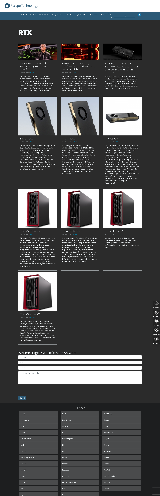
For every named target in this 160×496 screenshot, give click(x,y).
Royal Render (108, 432)
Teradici (106, 464)
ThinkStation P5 (30, 231)
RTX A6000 (111, 138)
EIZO (64, 414)
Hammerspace (67, 439)
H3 (63, 432)
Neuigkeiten (56, 14)
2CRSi (23, 414)
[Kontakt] (156, 304)
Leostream (66, 470)
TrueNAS (107, 470)
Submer (106, 445)
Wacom (106, 489)
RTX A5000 (69, 138)
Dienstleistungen (72, 14)
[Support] (156, 313)
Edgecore (24, 495)
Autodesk (24, 451)
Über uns (110, 16)
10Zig (23, 426)
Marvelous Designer (69, 482)
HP (63, 445)
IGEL (64, 451)
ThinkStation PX (30, 314)
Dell (22, 489)
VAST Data (108, 482)
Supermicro (108, 451)
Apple (23, 445)
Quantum (107, 420)
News (32, 72)
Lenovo (32, 234)
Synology (107, 457)
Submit (22, 398)
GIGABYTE (66, 426)
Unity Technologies (111, 476)
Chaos (23, 476)
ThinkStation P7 (72, 231)
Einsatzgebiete (89, 14)
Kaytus (64, 457)
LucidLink (65, 476)
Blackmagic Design (27, 457)
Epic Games (66, 420)
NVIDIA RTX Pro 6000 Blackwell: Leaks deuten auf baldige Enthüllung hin (121, 66)
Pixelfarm (65, 495)
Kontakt (102, 14)
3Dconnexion (25, 420)
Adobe (23, 432)
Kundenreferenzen (39, 14)
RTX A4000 (27, 138)
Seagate (107, 439)
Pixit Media (108, 414)
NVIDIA (32, 142)
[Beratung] (156, 331)
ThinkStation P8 (114, 231)
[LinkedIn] (156, 340)
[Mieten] (156, 322)
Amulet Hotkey (26, 439)
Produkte (23, 14)
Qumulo (107, 426)
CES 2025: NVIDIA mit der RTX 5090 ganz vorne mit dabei (35, 66)
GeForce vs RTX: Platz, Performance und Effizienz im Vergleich (78, 66)
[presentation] (35, 390)
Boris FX (24, 464)
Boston (23, 470)
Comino (23, 482)
